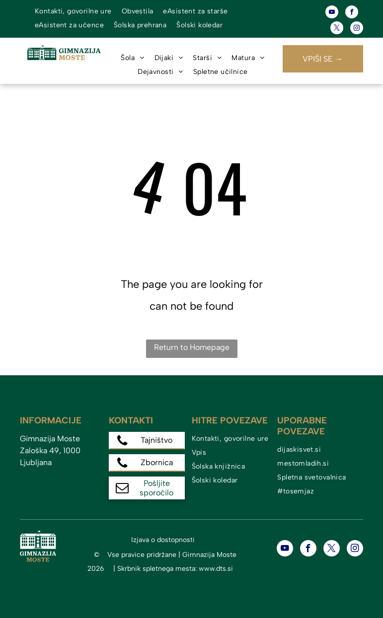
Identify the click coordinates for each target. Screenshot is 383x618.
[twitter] (336, 29)
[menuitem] (73, 11)
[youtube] (331, 13)
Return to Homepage (192, 347)
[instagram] (356, 29)
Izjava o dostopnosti (163, 540)
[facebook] (351, 13)
